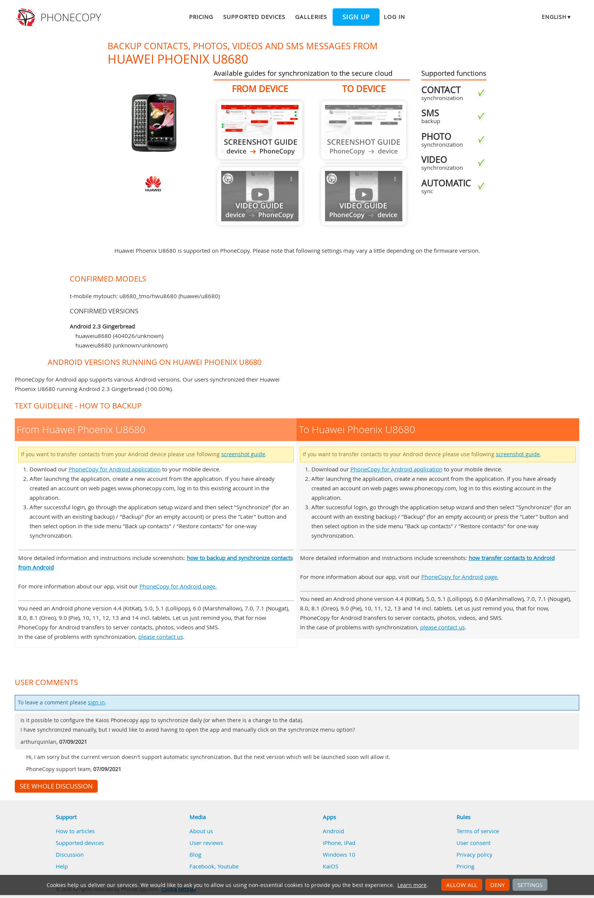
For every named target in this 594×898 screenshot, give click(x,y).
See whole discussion (56, 786)
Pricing (201, 16)
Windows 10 (339, 854)
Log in (394, 16)
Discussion (70, 854)
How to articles (75, 831)
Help (62, 866)
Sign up (356, 17)
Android (333, 831)
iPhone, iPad (339, 842)
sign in (96, 702)
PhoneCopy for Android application (115, 469)
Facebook (201, 866)
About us (201, 831)
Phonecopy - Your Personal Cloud (60, 17)
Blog (195, 854)
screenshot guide (243, 454)
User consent (473, 842)
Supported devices (254, 16)
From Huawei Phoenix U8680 (259, 130)
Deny (497, 885)
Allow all (461, 885)
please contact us (160, 636)
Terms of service (477, 831)
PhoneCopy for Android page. (178, 586)
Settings (529, 885)
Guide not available (259, 196)
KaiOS (330, 866)
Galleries (311, 16)
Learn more (412, 885)
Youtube (228, 866)
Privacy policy (474, 854)
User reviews (206, 842)
